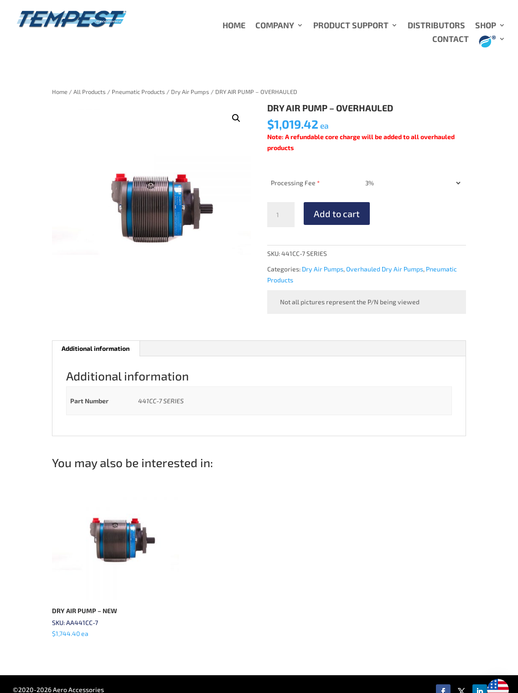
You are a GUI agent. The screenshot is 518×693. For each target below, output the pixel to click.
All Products (89, 91)
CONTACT (450, 40)
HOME (234, 26)
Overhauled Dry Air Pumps (384, 269)
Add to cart (337, 213)
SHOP (485, 26)
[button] (236, 118)
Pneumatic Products (138, 91)
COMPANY (274, 26)
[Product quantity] (281, 215)
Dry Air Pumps (190, 91)
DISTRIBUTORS (436, 26)
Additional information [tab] (96, 348)
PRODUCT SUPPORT (350, 26)
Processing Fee (295, 183)
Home (59, 91)
